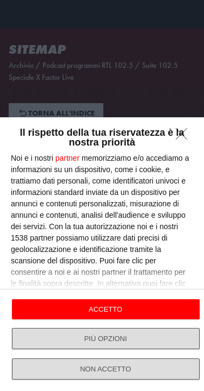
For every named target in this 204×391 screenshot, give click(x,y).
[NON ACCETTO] (184, 137)
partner (67, 158)
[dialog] (102, 254)
